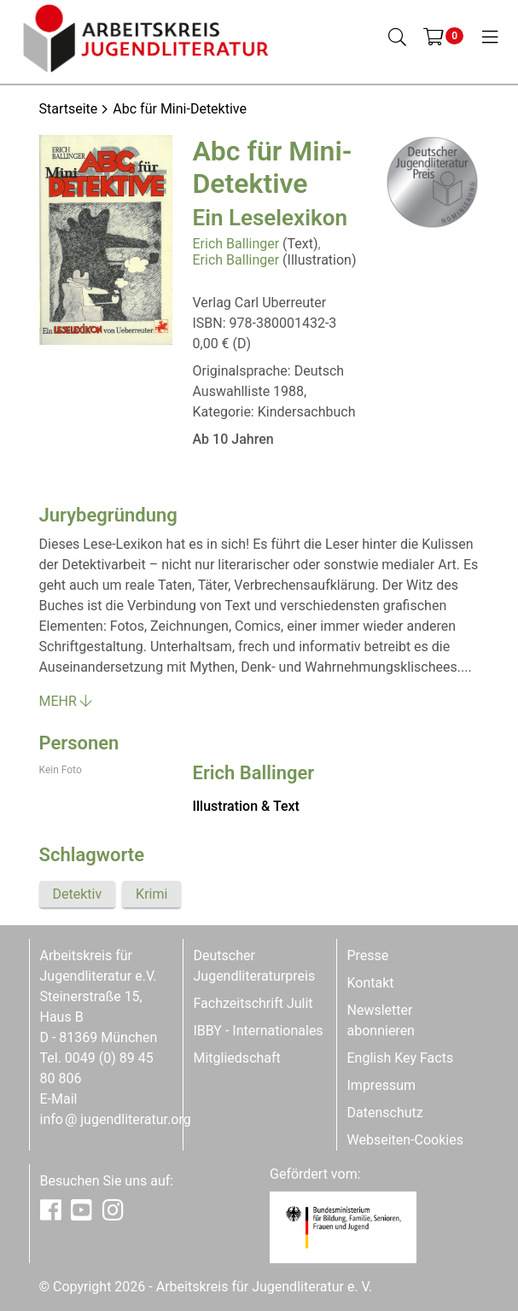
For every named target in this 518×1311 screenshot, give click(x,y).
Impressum (381, 1085)
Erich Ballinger (236, 244)
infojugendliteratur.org (115, 1119)
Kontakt (370, 983)
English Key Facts (400, 1058)
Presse (368, 955)
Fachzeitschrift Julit (253, 1003)
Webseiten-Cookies (405, 1140)
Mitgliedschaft (237, 1058)
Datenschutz (385, 1112)
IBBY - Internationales (258, 1031)
